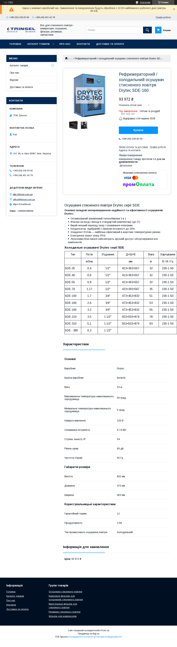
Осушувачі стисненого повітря (65, 591)
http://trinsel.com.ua (23, 194)
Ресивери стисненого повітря (64, 611)
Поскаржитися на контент (81, 637)
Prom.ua (105, 630)
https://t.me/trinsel (22, 204)
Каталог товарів (38, 44)
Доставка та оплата (110, 44)
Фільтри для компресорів (63, 616)
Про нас (64, 44)
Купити (138, 130)
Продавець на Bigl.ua (88, 633)
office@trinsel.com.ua (24, 199)
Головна (15, 44)
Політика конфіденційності (108, 637)
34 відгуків (145, 2)
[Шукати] (147, 30)
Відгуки (14, 79)
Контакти (83, 44)
